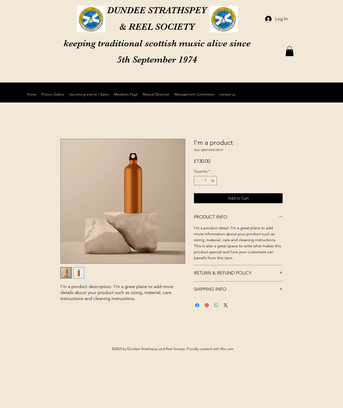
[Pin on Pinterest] (207, 305)
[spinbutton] (205, 180)
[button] (289, 51)
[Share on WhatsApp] (216, 305)
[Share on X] (226, 305)
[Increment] (213, 180)
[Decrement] (198, 180)
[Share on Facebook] (197, 305)
